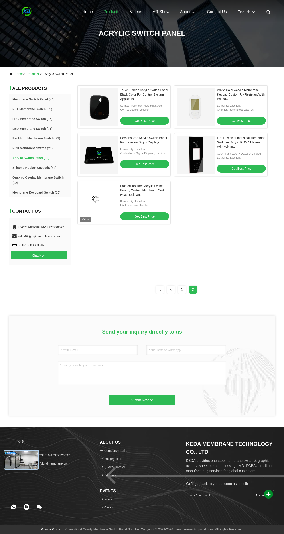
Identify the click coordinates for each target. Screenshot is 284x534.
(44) (33, 99)
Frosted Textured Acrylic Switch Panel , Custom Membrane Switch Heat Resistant (143, 190)
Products (111, 12)
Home (87, 12)
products (33, 74)
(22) (36, 138)
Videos (136, 12)
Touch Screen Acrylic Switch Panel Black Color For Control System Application (144, 94)
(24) (32, 148)
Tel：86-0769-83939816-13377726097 (41, 455)
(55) (32, 109)
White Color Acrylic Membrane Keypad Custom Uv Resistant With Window (241, 94)
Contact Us (217, 12)
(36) (32, 119)
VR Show (161, 12)
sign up (261, 495)
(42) (34, 167)
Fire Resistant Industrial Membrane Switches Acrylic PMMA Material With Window (241, 142)
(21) (32, 128)
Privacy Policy (50, 529)
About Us (188, 12)
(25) (36, 192)
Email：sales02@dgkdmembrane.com (40, 463)
